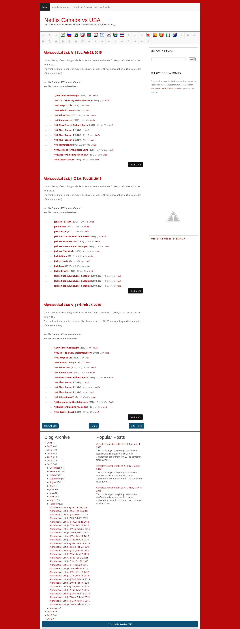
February (54, 503)
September (55, 478)
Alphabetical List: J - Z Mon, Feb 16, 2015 (70, 597)
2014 (49, 611)
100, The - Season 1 (64, 130)
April (52, 496)
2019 (49, 449)
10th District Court (64, 159)
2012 (49, 618)
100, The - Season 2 (64, 139)
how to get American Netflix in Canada (92, 7)
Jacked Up (59, 261)
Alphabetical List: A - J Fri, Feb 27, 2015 (72, 304)
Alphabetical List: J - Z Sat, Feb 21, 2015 (69, 561)
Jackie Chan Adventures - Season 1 (72, 275)
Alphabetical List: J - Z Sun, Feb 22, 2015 (69, 554)
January (53, 608)
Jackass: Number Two (65, 241)
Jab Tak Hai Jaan (62, 221)
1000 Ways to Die (63, 105)
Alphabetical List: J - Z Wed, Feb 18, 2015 (70, 582)
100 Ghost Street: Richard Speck (71, 125)
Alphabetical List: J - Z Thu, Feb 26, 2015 (69, 525)
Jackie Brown (61, 270)
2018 (49, 453)
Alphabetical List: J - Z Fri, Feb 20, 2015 (69, 568)
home (44, 7)
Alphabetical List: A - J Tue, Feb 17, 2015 (69, 586)
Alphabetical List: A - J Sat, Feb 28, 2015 (73, 52)
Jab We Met (60, 226)
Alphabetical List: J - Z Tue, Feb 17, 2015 (69, 589)
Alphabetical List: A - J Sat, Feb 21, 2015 (69, 557)
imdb (95, 95)
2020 (49, 446)
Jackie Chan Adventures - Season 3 (72, 285)
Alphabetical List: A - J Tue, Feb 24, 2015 (69, 536)
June (52, 489)
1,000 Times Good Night (66, 95)
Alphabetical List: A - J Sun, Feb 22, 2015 (69, 550)
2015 (49, 464)
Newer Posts (50, 425)
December (55, 467)
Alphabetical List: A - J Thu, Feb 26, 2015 (69, 521)
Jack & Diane (61, 256)
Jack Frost (59, 266)
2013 (49, 615)
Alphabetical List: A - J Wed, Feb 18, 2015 (70, 579)
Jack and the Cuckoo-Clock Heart (71, 236)
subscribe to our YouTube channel (165, 88)
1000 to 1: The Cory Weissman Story (73, 100)
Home (94, 425)
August (53, 482)
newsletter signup (60, 7)
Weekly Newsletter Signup (168, 238)
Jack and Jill (60, 231)
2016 (49, 460)
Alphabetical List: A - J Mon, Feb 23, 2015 (70, 543)
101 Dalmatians (62, 144)
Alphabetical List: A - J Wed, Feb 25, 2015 (70, 528)
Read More (135, 164)
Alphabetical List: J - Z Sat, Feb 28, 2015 (72, 178)
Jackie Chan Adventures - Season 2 (72, 280)
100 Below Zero (62, 115)
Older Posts (136, 425)
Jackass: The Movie (64, 251)
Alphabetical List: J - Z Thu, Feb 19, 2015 (69, 575)
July (51, 485)
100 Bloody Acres (63, 120)
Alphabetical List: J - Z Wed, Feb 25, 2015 (70, 532)
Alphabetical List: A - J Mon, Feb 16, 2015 (70, 593)
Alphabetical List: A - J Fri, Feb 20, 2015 (69, 564)
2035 (49, 442)
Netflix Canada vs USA (72, 20)
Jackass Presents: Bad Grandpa (70, 246)
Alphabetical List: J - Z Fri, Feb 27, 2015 (69, 518)
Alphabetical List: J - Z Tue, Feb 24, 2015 (69, 539)
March (53, 500)
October (54, 474)
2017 (49, 457)
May (52, 493)
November (55, 471)
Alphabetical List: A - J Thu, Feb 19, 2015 (69, 572)
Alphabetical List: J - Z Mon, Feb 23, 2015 (70, 546)
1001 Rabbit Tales (63, 110)
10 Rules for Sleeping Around (69, 154)
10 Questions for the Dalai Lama (71, 149)
